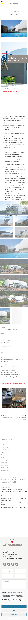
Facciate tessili (5, 447)
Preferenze (14, 614)
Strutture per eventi (6, 460)
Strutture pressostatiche (7, 462)
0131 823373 (11, 554)
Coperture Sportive (6, 442)
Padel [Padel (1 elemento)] (19, 477)
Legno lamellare (5, 449)
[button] (4, 398)
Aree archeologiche (6, 439)
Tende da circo (5, 467)
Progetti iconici (5, 455)
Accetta (14, 606)
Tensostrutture (5, 470)
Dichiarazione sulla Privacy (14, 617)
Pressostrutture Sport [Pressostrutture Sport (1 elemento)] (5, 482)
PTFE (2, 457)
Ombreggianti (5, 452)
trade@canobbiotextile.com (15, 558)
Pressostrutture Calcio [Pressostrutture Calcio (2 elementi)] (13, 479)
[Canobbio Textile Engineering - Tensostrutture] (14, 2)
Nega (14, 610)
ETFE (2, 444)
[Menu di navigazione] (25, 2)
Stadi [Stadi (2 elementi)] (13, 481)
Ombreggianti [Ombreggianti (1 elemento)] (14, 477)
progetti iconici (13, 51)
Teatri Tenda (4, 465)
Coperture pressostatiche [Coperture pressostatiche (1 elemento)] (6, 477)
